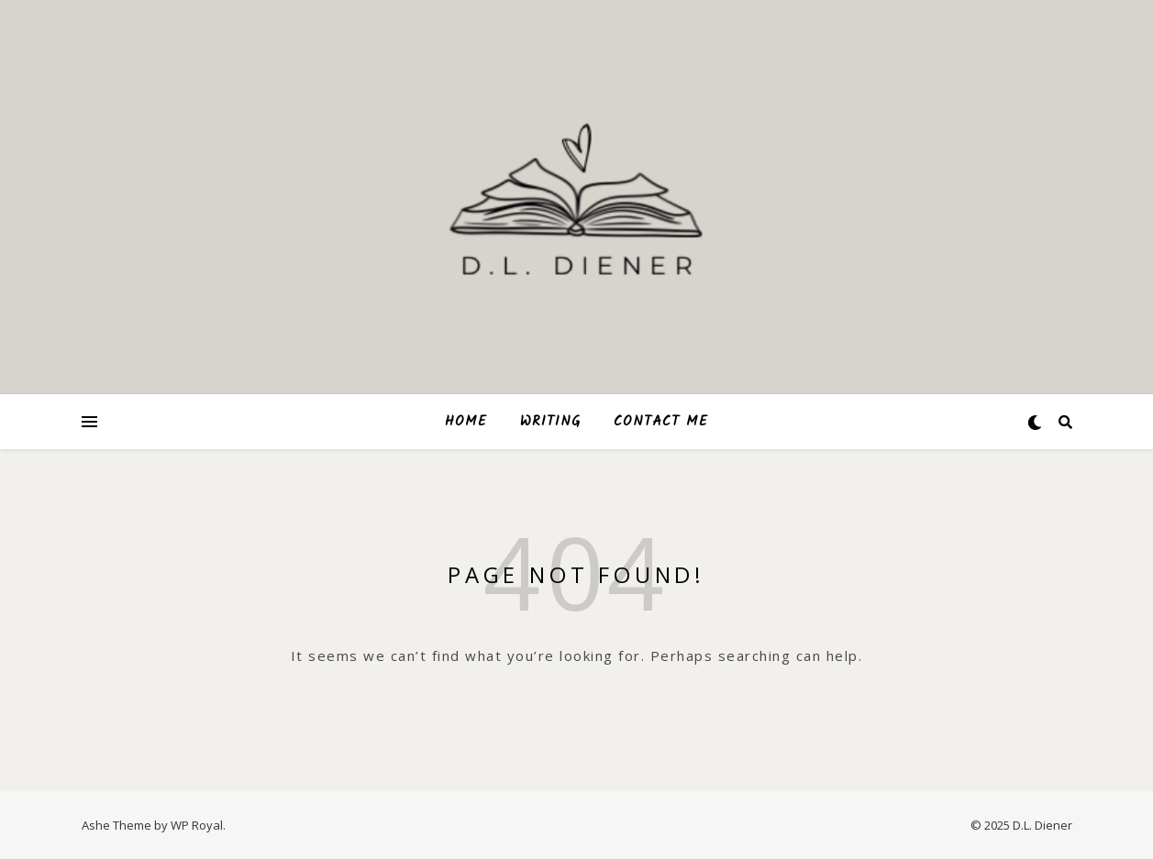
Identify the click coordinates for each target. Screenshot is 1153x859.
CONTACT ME (661, 422)
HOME (466, 422)
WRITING (550, 422)
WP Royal (197, 825)
